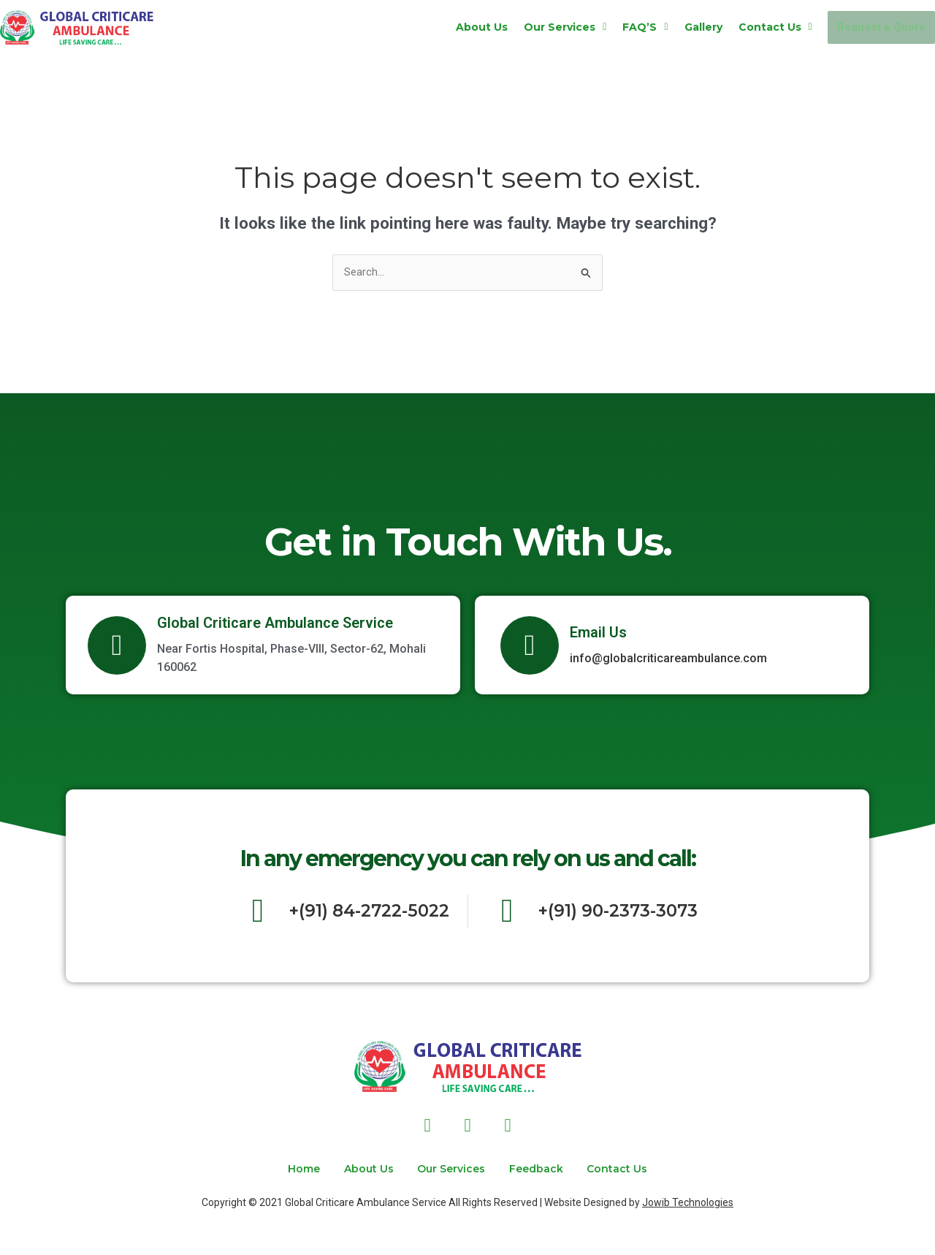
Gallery (668, 27)
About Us (447, 27)
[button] (531, 27)
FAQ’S (610, 27)
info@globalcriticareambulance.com (668, 660)
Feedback (549, 1168)
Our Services (530, 27)
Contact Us (740, 27)
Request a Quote (863, 27)
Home (278, 1168)
